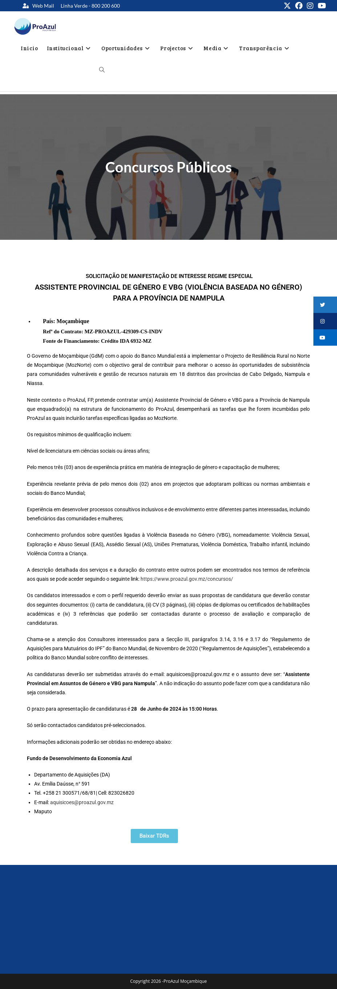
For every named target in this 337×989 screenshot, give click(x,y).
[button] (325, 305)
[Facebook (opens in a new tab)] (299, 5)
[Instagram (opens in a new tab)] (310, 5)
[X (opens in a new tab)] (287, 5)
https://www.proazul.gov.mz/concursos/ (187, 579)
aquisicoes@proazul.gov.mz (82, 802)
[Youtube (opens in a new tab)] (321, 5)
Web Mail (43, 6)
